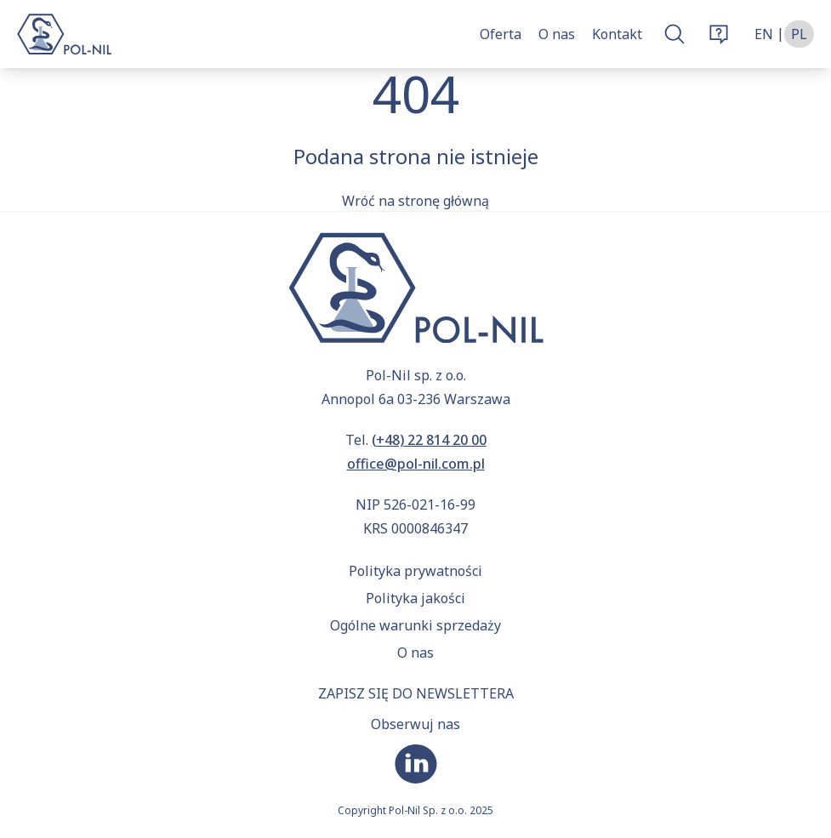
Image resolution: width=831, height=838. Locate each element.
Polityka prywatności (415, 571)
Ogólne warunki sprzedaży (415, 625)
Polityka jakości (415, 598)
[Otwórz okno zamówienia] (719, 34)
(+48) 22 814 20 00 (429, 439)
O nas (556, 34)
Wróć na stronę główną (415, 200)
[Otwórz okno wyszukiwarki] (674, 34)
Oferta (500, 34)
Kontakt (617, 34)
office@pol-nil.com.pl (416, 463)
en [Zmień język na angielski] (763, 34)
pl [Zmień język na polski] (799, 34)
